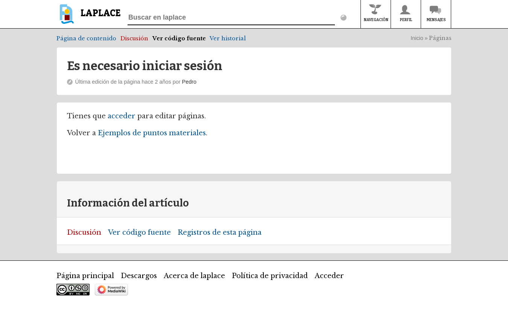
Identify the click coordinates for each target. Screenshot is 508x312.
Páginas (440, 38)
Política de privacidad (270, 276)
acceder (121, 116)
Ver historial (228, 38)
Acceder (329, 276)
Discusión (134, 38)
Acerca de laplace (194, 276)
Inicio (417, 38)
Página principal (85, 276)
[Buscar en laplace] (231, 17)
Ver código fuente (179, 38)
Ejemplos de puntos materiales (152, 133)
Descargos (139, 276)
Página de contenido (86, 38)
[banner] (88, 17)
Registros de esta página (220, 232)
